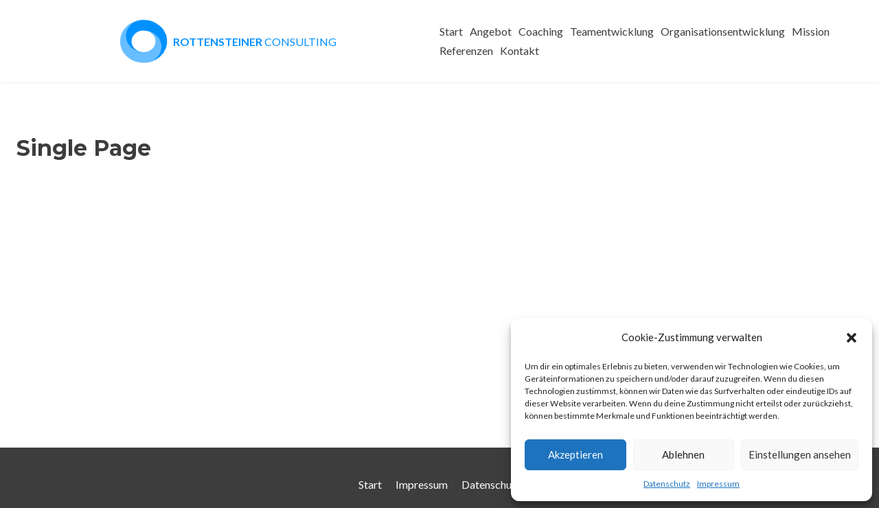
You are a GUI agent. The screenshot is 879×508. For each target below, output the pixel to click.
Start (451, 31)
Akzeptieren (575, 454)
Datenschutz (666, 483)
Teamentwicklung (612, 31)
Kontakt (519, 50)
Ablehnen (683, 454)
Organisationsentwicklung (723, 31)
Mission (811, 31)
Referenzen (466, 50)
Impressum (718, 483)
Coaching (540, 31)
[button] (851, 338)
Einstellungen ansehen (800, 454)
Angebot (491, 31)
